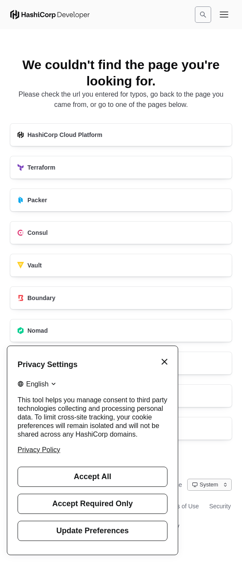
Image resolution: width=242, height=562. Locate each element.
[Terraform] (121, 167)
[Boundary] (121, 298)
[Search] (203, 14)
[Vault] (121, 265)
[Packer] (121, 200)
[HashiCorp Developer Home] (50, 14)
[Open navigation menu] (224, 14)
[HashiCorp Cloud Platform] (121, 135)
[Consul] (121, 233)
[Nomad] (121, 330)
